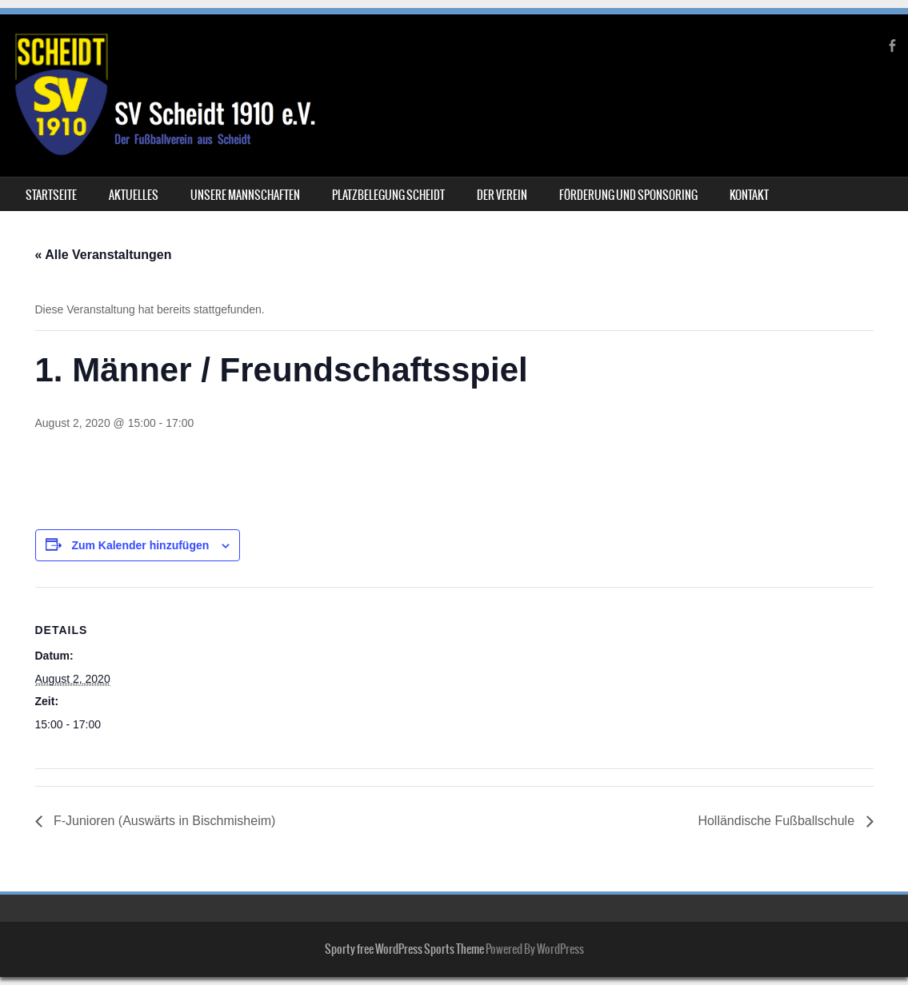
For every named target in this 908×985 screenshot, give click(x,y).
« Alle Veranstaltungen (103, 254)
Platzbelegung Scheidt (388, 195)
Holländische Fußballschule (778, 820)
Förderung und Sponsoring (628, 195)
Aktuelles (133, 195)
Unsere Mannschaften (245, 195)
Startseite (51, 195)
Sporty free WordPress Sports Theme (404, 949)
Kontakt (749, 195)
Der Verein (502, 195)
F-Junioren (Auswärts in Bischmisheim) (163, 820)
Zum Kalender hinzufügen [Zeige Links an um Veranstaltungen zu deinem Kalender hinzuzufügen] (140, 545)
